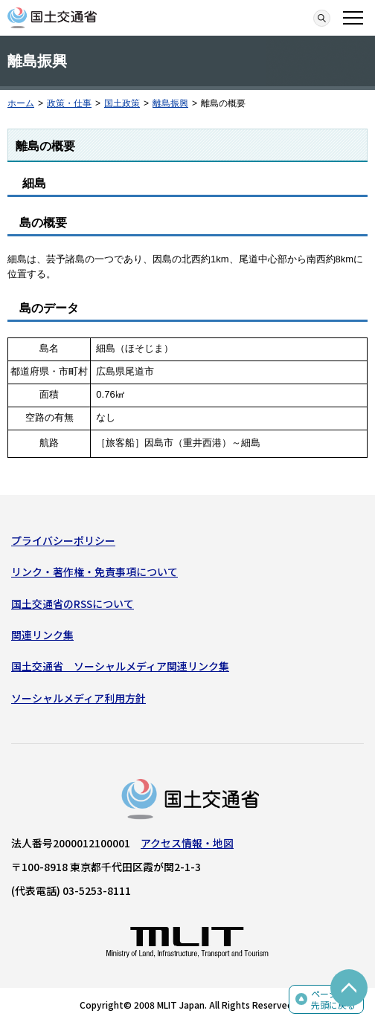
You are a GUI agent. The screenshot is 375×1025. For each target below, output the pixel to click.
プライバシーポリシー (63, 540)
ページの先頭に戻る (333, 999)
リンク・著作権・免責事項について (94, 571)
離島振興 (170, 103)
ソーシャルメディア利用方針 (78, 698)
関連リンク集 (42, 634)
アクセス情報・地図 (187, 842)
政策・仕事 (69, 103)
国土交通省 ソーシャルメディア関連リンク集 (120, 666)
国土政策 (122, 103)
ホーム (20, 103)
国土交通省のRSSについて (72, 603)
